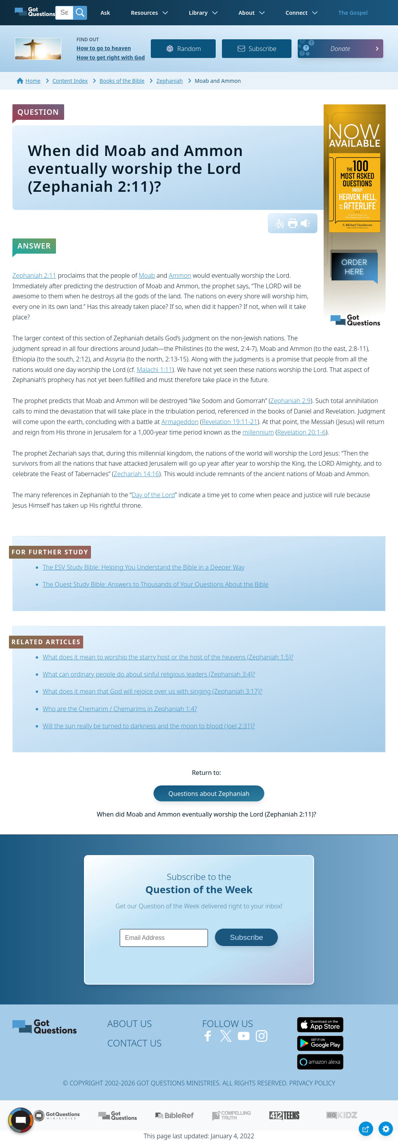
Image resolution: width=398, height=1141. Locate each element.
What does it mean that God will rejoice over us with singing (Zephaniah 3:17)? (152, 691)
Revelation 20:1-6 (301, 432)
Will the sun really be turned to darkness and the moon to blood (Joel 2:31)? (149, 726)
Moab (147, 275)
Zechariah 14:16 (136, 474)
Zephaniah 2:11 (34, 275)
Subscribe (256, 48)
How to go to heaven (104, 48)
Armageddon (179, 421)
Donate (340, 48)
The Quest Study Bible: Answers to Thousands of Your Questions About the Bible (156, 584)
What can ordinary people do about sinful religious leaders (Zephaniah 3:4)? (149, 674)
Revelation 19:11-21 (229, 421)
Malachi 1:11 (154, 369)
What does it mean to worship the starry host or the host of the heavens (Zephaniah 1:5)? (168, 657)
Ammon (180, 275)
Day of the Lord (153, 495)
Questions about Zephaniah (208, 793)
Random (183, 48)
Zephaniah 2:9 (291, 400)
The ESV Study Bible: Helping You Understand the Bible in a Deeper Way (143, 567)
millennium (258, 432)
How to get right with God (111, 57)
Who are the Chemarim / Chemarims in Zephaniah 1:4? (120, 709)
